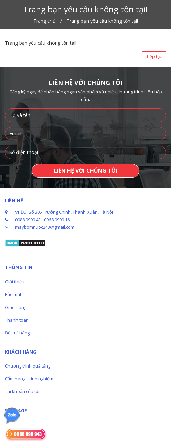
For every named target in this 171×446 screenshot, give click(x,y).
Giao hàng (15, 307)
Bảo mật (13, 294)
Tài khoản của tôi (22, 391)
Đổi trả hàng (17, 333)
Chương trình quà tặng (27, 366)
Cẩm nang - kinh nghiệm (29, 379)
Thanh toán (17, 320)
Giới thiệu (14, 282)
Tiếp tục (154, 56)
